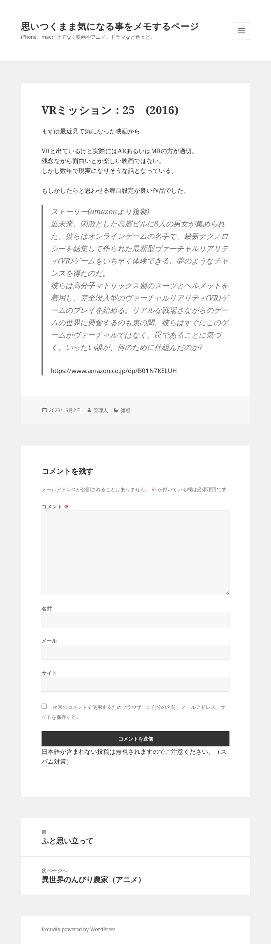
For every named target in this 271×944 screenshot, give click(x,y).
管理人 (100, 410)
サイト (49, 672)
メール (49, 640)
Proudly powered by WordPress (78, 929)
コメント (55, 506)
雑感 (125, 410)
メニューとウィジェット (241, 39)
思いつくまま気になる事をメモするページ (110, 26)
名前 (47, 608)
